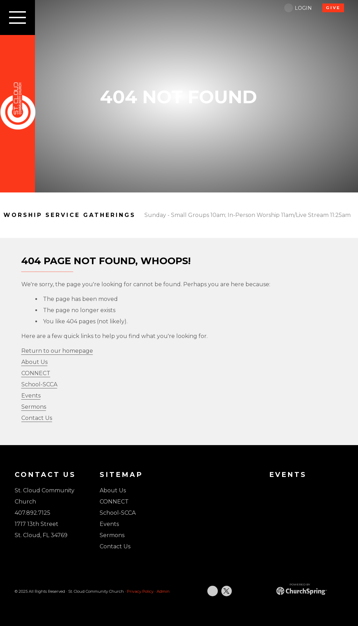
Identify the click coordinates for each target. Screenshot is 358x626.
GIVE (333, 7)
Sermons (33, 406)
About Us (34, 362)
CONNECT (35, 373)
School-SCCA (39, 384)
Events (31, 395)
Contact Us (36, 418)
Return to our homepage (57, 350)
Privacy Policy (140, 591)
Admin (163, 591)
